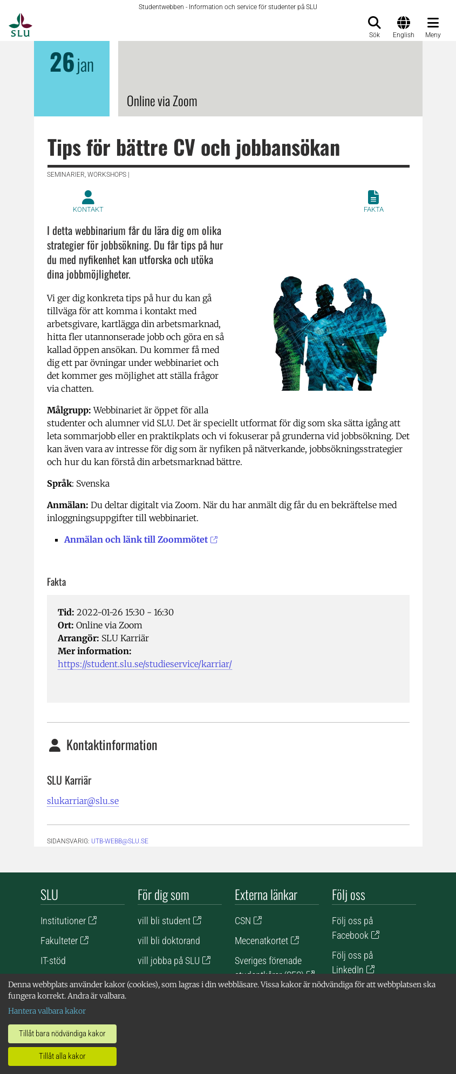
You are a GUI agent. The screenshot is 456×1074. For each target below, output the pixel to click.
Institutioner (63, 920)
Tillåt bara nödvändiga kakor (62, 1033)
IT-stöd (53, 960)
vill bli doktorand (169, 940)
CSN (243, 920)
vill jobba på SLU (169, 960)
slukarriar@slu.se (83, 800)
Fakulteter (59, 940)
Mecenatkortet (261, 940)
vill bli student (164, 920)
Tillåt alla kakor (62, 1056)
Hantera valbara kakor (47, 1011)
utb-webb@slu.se (119, 841)
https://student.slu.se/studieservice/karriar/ (145, 664)
